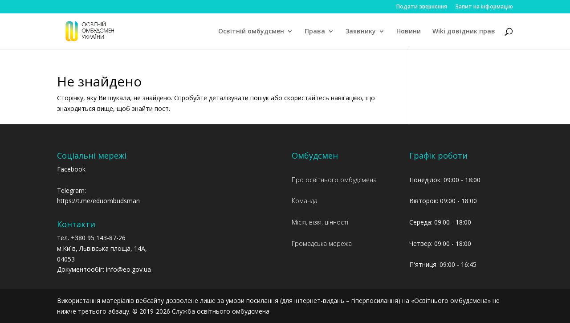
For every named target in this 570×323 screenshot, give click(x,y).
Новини (408, 31)
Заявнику (361, 31)
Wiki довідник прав (463, 31)
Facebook (71, 169)
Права (315, 31)
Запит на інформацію (484, 7)
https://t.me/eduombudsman (98, 200)
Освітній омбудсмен (251, 31)
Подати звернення (421, 7)
